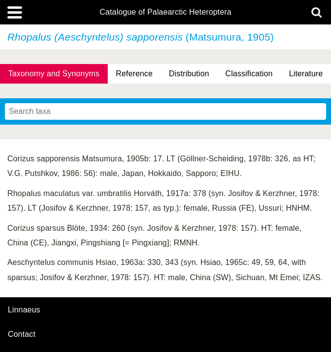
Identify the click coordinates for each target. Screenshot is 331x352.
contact (21, 334)
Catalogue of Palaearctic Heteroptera (165, 12)
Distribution (189, 73)
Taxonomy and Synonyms (54, 73)
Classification (249, 73)
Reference (134, 73)
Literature (306, 73)
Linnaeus (24, 310)
